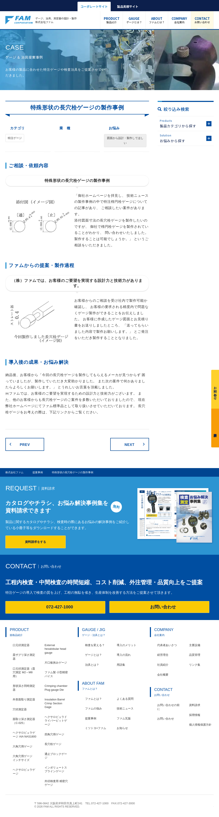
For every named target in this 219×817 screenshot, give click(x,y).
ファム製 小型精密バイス (56, 674)
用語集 (121, 664)
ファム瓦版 (124, 718)
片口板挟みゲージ (56, 662)
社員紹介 (162, 664)
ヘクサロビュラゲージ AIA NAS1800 (24, 734)
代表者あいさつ (167, 645)
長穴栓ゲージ (53, 744)
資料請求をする (35, 542)
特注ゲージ (15, 138)
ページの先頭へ (211, 805)
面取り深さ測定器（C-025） (24, 721)
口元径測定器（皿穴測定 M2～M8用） (24, 672)
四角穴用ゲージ (54, 734)
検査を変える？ (95, 645)
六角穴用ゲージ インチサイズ (24, 758)
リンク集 (194, 664)
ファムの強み (93, 708)
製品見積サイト (127, 6)
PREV (25, 445)
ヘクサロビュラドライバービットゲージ (56, 720)
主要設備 (194, 645)
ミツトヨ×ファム (95, 728)
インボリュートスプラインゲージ (56, 769)
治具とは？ (92, 664)
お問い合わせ (202, 20)
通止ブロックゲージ (56, 755)
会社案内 (179, 20)
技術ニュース (125, 708)
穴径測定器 (20, 709)
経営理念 (162, 654)
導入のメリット (126, 645)
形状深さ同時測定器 (24, 687)
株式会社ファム (17, 804)
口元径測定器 (21, 645)
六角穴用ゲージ (22, 746)
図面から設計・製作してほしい (125, 140)
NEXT (129, 445)
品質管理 (194, 654)
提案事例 (90, 718)
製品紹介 (112, 20)
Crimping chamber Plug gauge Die (56, 687)
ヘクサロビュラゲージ (24, 771)
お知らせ (122, 728)
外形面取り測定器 (24, 699)
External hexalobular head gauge (55, 649)
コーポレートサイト (94, 6)
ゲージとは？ (134, 20)
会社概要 (162, 674)
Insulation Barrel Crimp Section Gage (55, 703)
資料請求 (215, 427)
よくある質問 (125, 698)
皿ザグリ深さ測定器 (24, 656)
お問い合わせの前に (168, 707)
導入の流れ (124, 654)
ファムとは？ (157, 20)
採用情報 (194, 715)
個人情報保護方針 (200, 724)
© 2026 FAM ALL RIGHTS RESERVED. (57, 806)
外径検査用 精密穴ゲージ (56, 783)
